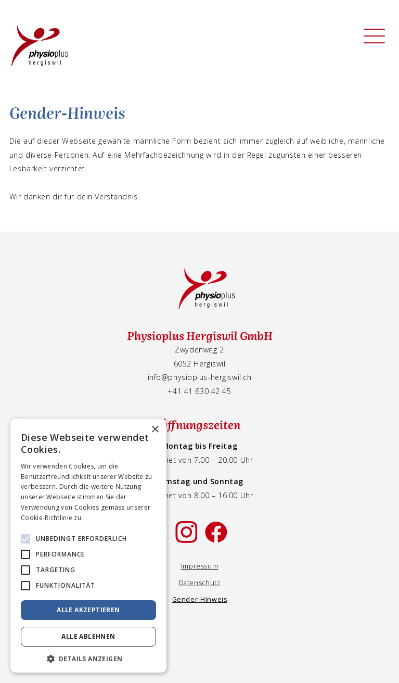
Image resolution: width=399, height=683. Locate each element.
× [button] (155, 430)
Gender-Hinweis (199, 599)
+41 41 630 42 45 (199, 391)
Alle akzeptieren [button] (88, 609)
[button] (88, 657)
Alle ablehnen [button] (88, 636)
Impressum (199, 566)
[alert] (88, 546)
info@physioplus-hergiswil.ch (200, 377)
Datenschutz (200, 582)
